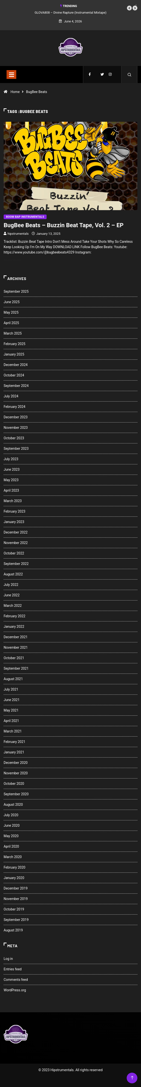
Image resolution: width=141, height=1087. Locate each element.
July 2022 (11, 585)
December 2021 (16, 637)
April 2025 (11, 323)
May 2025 (11, 312)
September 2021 (16, 668)
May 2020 (11, 836)
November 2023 (16, 428)
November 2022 (16, 543)
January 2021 (14, 752)
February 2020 (14, 867)
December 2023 (16, 417)
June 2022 (12, 595)
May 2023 (11, 480)
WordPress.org (15, 990)
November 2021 (16, 647)
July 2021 (11, 689)
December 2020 (16, 763)
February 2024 (14, 407)
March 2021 (13, 731)
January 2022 (14, 626)
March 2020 (13, 857)
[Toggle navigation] (11, 74)
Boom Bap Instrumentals (25, 216)
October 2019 (14, 909)
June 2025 (12, 302)
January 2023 (14, 522)
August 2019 (13, 930)
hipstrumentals (18, 233)
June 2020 (12, 825)
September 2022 (16, 564)
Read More (15, 260)
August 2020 (13, 804)
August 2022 (13, 574)
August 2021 (13, 679)
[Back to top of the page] (132, 1078)
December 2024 (16, 365)
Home (15, 92)
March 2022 (13, 606)
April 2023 (11, 490)
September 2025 (16, 291)
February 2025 (14, 344)
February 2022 (14, 616)
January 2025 (14, 354)
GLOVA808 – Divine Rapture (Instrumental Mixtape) (71, 12)
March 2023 (13, 501)
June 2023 (12, 469)
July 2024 (11, 396)
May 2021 (11, 710)
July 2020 (11, 815)
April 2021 (11, 721)
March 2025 (13, 333)
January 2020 (14, 878)
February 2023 (14, 511)
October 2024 (14, 375)
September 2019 (16, 920)
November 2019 (16, 899)
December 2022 (16, 532)
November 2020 (16, 773)
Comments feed (16, 980)
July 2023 (11, 459)
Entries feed (13, 969)
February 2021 (14, 742)
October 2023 (14, 438)
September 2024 (16, 386)
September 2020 (16, 794)
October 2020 (14, 784)
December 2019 (16, 888)
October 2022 (14, 553)
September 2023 (16, 448)
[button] (129, 8)
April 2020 (11, 846)
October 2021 (14, 658)
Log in (8, 959)
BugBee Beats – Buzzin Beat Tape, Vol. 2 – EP (64, 225)
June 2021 (12, 700)
